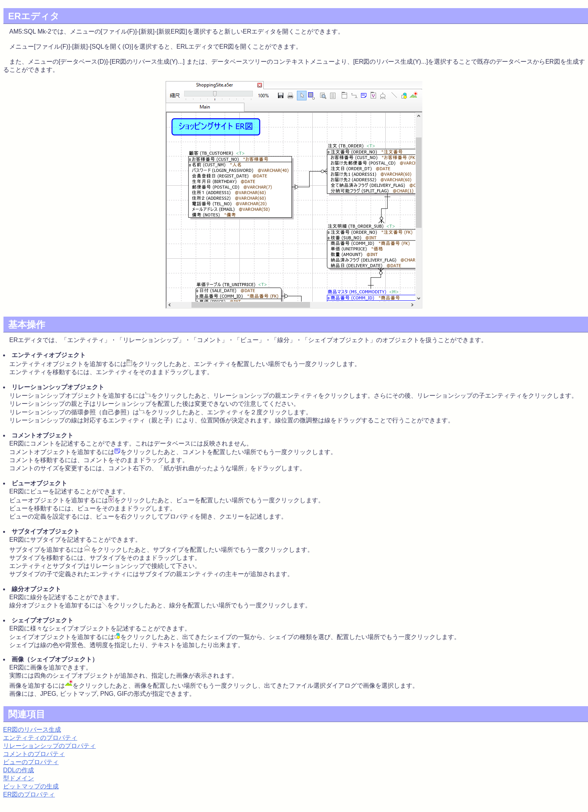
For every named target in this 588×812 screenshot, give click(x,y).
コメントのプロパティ (34, 754)
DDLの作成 (18, 770)
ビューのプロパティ (31, 762)
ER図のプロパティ (29, 794)
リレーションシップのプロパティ (49, 745)
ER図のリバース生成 (32, 729)
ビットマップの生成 (31, 786)
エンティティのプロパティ (40, 737)
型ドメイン (18, 778)
